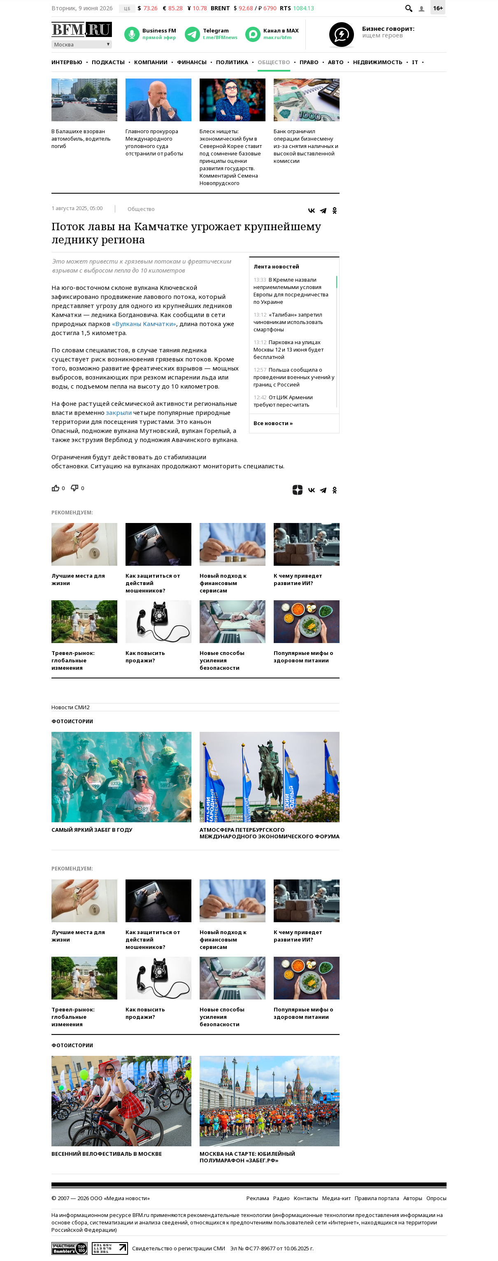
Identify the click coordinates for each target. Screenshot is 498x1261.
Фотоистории (72, 721)
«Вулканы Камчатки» (144, 323)
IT (415, 62)
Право (309, 62)
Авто (336, 62)
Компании (151, 62)
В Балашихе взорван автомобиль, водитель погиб (81, 138)
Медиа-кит (336, 1198)
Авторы (412, 1198)
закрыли (119, 412)
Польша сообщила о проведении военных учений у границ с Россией (294, 377)
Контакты (306, 1198)
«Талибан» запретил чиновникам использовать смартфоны (288, 322)
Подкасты (108, 62)
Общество (274, 62)
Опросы (436, 1198)
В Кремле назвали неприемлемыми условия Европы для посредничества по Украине (291, 290)
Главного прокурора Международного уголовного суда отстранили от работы (154, 142)
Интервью (66, 62)
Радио (281, 1198)
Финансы (192, 62)
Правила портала (377, 1198)
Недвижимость (378, 62)
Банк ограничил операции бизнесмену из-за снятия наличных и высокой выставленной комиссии (306, 145)
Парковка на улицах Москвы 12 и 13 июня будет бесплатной (288, 349)
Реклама (258, 1198)
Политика (232, 62)
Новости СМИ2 (70, 707)
